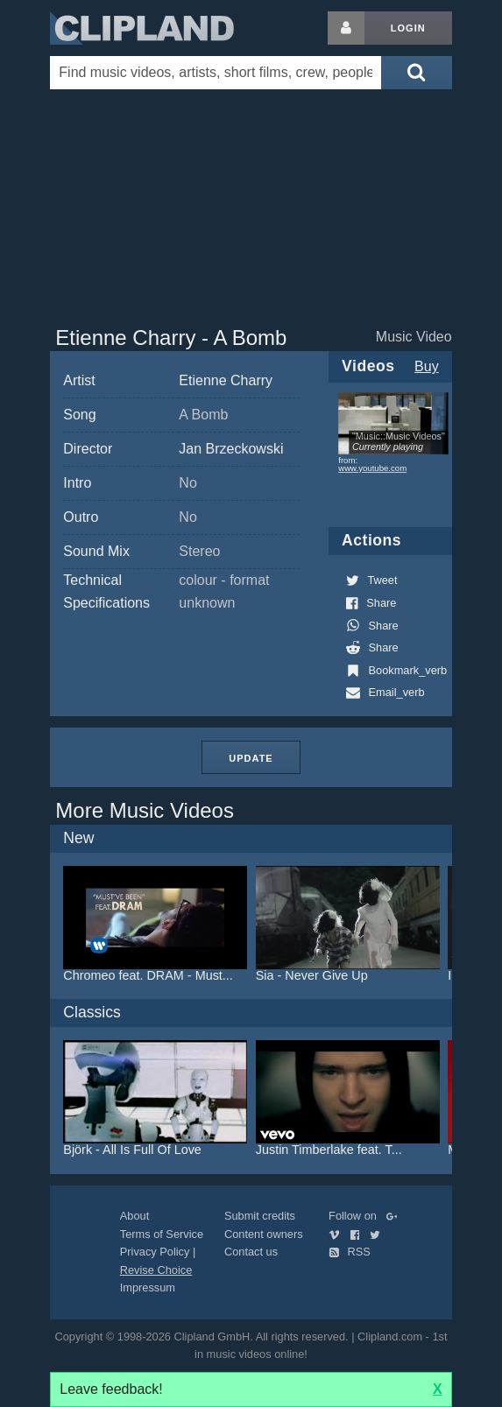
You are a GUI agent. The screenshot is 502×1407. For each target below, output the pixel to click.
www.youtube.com (372, 468)
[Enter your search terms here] (215, 72)
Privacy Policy (155, 1251)
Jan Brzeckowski (231, 448)
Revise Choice (156, 1270)
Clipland (142, 28)
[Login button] (346, 28)
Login (408, 28)
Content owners (263, 1234)
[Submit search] (416, 72)
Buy (426, 366)
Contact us (251, 1251)
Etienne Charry (225, 380)
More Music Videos (144, 810)
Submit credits (259, 1215)
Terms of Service (161, 1234)
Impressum (147, 1287)
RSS (350, 1251)
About (134, 1215)
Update (250, 758)
